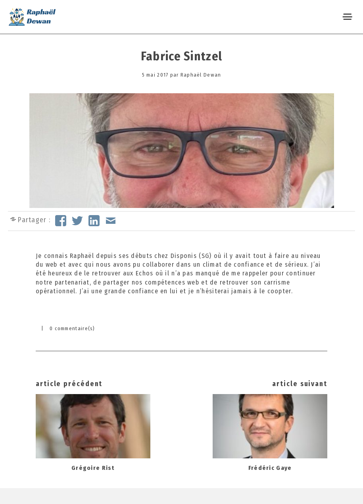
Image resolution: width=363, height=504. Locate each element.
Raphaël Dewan (201, 75)
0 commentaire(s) (72, 328)
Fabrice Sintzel (181, 56)
